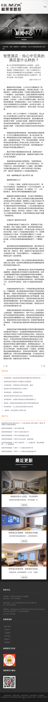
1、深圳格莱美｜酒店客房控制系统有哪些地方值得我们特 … (22, 378)
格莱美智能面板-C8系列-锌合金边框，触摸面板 (17, 439)
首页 (11, 47)
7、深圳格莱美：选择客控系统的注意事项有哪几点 (19, 399)
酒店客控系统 (7, 695)
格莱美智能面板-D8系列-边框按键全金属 (15, 435)
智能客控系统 (16, 695)
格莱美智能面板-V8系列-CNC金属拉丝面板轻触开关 (19, 451)
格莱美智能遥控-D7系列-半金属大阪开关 (15, 432)
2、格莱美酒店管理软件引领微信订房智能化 (16, 381)
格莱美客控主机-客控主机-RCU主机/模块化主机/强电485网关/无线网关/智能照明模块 (23, 423)
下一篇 (43, 366)
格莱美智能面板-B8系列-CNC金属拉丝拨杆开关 (17, 448)
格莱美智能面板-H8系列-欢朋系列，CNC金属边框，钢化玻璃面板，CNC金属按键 (23, 443)
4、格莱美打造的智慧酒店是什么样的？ (15, 388)
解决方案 (7, 626)
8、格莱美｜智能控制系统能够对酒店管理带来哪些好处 (20, 403)
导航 (45, 7)
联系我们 (7, 642)
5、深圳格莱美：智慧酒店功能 (12, 392)
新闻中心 (17, 47)
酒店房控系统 (24, 695)
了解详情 (24, 505)
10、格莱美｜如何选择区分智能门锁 (14, 410)
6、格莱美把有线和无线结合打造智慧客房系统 (17, 396)
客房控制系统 (33, 695)
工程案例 (7, 633)
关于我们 (7, 636)
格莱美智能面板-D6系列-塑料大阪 (13, 428)
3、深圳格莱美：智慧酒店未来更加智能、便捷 (17, 385)
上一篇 (5, 366)
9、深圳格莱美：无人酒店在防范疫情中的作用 (17, 406)
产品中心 (7, 630)
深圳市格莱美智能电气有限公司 (18, 697)
